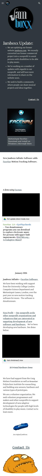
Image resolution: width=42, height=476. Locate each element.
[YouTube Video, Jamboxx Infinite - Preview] (21, 253)
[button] (2, 3)
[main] (21, 67)
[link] (21, 207)
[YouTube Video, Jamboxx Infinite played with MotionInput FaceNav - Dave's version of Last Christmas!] (21, 176)
